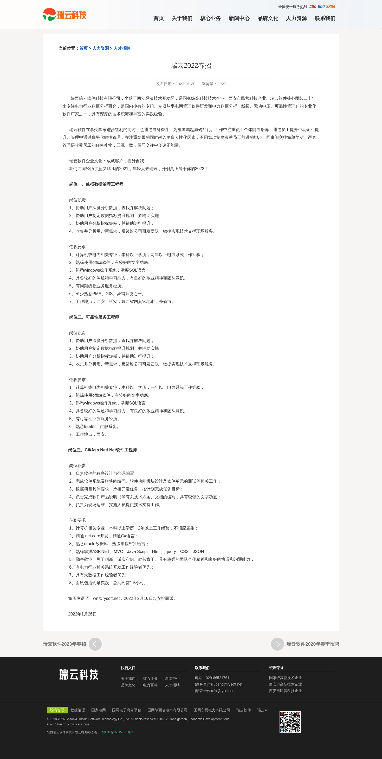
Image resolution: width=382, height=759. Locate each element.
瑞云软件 (244, 710)
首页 (158, 18)
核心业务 (210, 18)
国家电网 (99, 710)
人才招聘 (122, 48)
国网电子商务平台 (127, 710)
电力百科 (150, 685)
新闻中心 (239, 18)
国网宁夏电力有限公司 (212, 710)
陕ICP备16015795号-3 (117, 732)
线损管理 (57, 710)
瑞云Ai (262, 710)
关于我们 (182, 18)
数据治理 (78, 710)
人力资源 (296, 18)
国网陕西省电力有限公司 (168, 710)
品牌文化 (267, 18)
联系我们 (325, 18)
